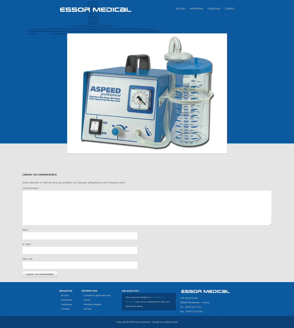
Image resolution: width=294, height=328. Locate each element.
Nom (26, 229)
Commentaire (31, 188)
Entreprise (196, 8)
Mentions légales (92, 304)
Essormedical (143, 321)
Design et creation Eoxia (165, 321)
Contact (230, 8)
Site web (27, 258)
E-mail (27, 244)
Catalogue (214, 8)
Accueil (180, 8)
